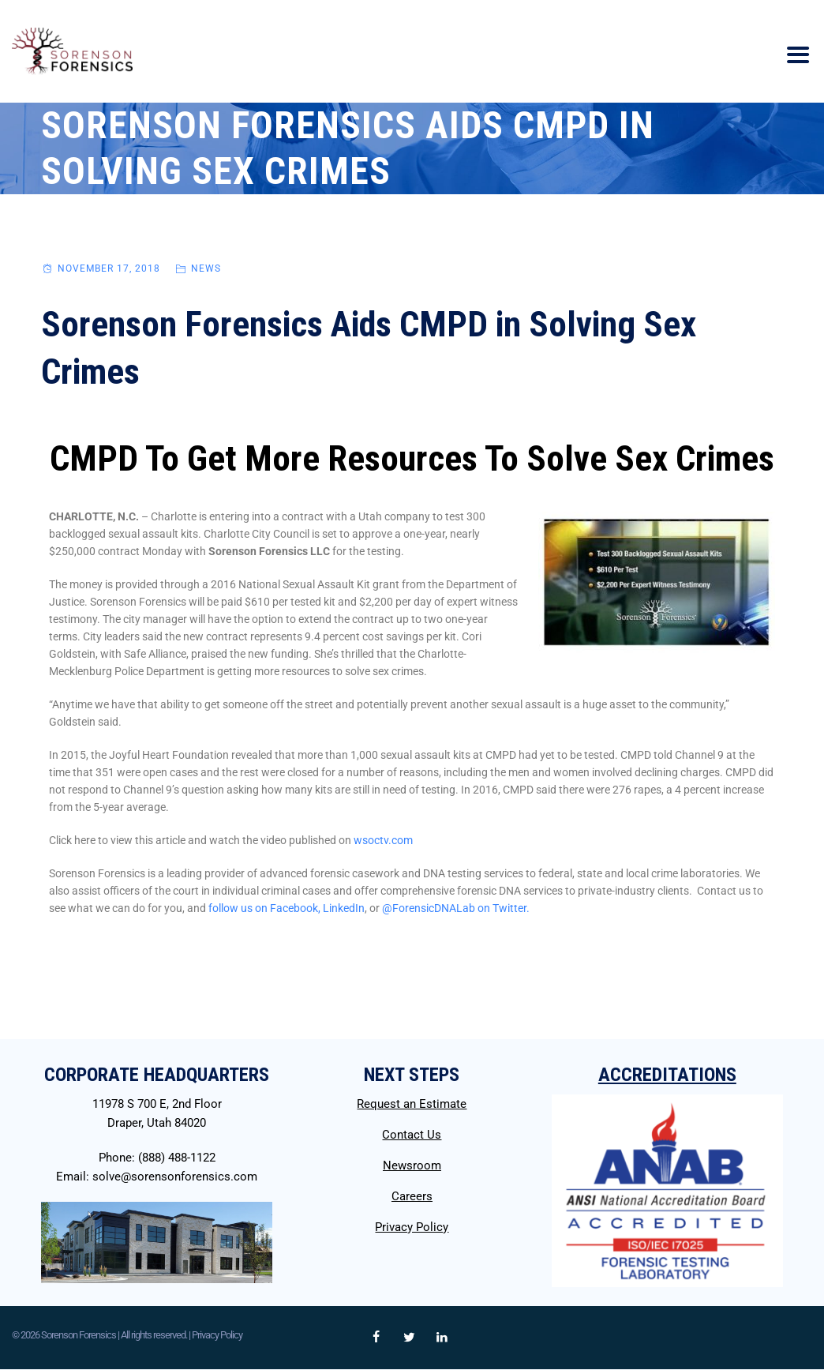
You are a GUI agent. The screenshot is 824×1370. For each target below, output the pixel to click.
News (206, 268)
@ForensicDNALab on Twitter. (456, 908)
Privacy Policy (411, 1227)
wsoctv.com (383, 840)
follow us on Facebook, (264, 908)
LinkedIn (344, 908)
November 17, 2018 (109, 268)
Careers (412, 1196)
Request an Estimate (411, 1104)
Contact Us (411, 1135)
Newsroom (412, 1165)
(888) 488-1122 (176, 1157)
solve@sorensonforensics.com (174, 1176)
